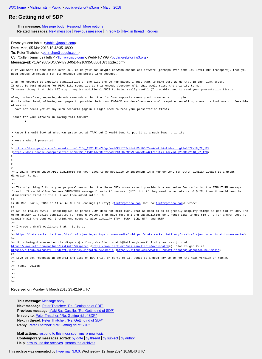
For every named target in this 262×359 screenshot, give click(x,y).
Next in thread (133, 31)
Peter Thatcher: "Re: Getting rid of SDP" (73, 306)
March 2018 (112, 7)
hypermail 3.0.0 (68, 351)
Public (56, 7)
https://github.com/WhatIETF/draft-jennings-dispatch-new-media (62, 250)
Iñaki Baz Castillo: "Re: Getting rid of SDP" (81, 311)
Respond (74, 26)
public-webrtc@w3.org (82, 7)
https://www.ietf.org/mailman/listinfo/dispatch (49, 246)
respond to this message (57, 333)
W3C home (17, 7)
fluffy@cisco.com (71, 57)
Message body (53, 26)
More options (93, 26)
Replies (152, 31)
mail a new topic (91, 333)
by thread (93, 338)
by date (77, 338)
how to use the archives (45, 343)
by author (128, 338)
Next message (60, 31)
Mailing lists (39, 7)
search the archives (80, 343)
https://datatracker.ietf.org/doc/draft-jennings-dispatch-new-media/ (72, 235)
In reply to (112, 31)
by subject (110, 338)
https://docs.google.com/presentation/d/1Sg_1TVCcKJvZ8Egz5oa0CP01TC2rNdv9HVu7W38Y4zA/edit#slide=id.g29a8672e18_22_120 (112, 148)
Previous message (88, 31)
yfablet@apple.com (60, 43)
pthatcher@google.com (61, 52)
